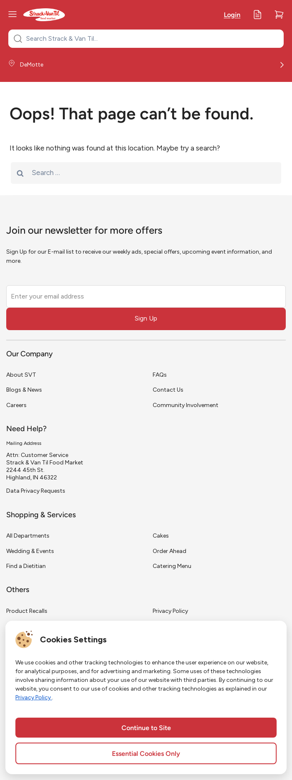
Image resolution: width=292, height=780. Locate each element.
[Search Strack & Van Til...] (151, 39)
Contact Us (168, 389)
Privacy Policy (170, 611)
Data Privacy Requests (35, 490)
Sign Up (146, 318)
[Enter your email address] (146, 296)
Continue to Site (146, 728)
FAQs (160, 374)
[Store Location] (146, 65)
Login (232, 15)
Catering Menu (172, 566)
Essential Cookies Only (146, 754)
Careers (16, 405)
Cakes (161, 535)
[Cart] (279, 14)
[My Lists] (257, 14)
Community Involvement (185, 405)
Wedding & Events (30, 551)
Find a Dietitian (26, 566)
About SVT (21, 374)
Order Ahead (169, 551)
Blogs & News (24, 389)
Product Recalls (26, 611)
